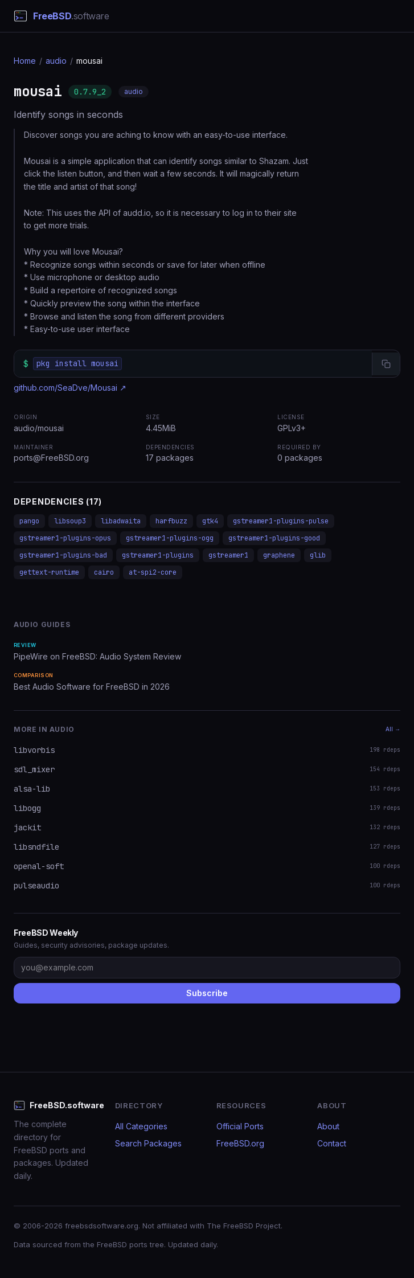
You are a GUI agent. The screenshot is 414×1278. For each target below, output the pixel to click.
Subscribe (207, 993)
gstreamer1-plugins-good (274, 538)
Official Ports (240, 1126)
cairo (104, 572)
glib (318, 555)
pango (29, 521)
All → (393, 729)
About (328, 1126)
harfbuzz (171, 521)
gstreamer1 (228, 555)
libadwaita (121, 521)
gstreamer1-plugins (158, 555)
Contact (331, 1143)
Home (25, 60)
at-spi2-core (153, 572)
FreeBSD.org (240, 1143)
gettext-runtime (49, 572)
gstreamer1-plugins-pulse (281, 521)
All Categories (141, 1126)
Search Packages (148, 1143)
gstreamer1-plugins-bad (63, 555)
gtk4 (210, 521)
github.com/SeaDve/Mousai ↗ (70, 387)
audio (56, 60)
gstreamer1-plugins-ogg (170, 538)
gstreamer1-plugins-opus (65, 538)
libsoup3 (70, 521)
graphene (279, 555)
